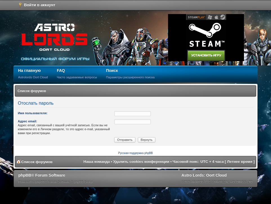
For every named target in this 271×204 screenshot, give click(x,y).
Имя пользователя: (33, 113)
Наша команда (96, 161)
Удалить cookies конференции (141, 161)
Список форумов (31, 91)
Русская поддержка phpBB (135, 153)
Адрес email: (27, 121)
